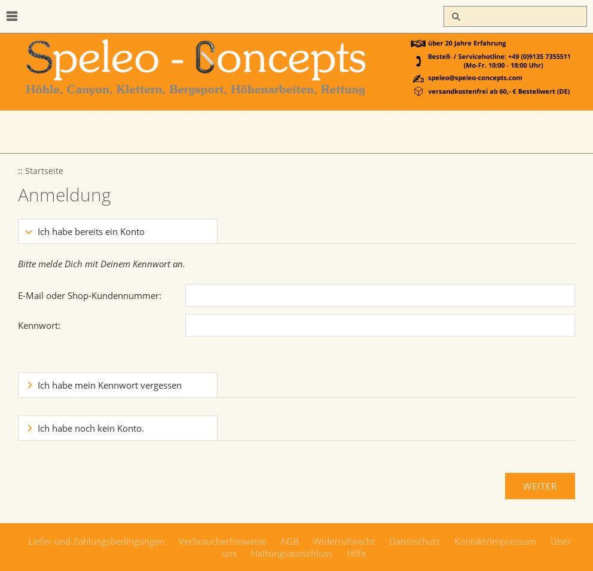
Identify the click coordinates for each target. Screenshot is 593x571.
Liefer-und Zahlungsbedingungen (96, 541)
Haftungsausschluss (291, 553)
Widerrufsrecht (344, 541)
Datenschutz (414, 541)
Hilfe (356, 553)
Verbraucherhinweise (222, 541)
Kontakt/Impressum (495, 541)
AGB (289, 541)
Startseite (44, 171)
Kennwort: (39, 325)
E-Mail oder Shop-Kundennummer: (89, 295)
